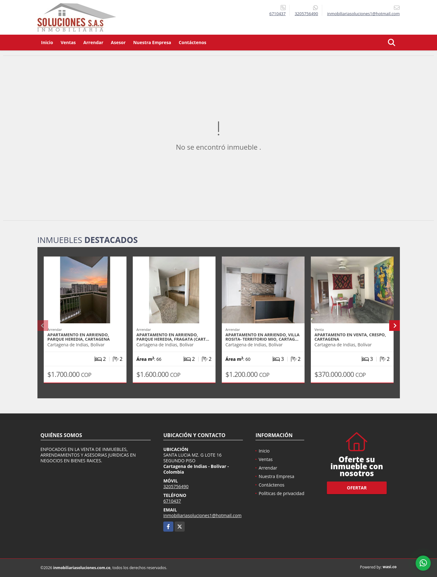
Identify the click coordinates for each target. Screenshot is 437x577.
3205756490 (306, 13)
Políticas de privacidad (281, 493)
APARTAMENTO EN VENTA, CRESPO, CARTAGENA (350, 336)
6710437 (277, 13)
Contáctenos (192, 42)
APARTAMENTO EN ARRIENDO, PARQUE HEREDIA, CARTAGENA (79, 336)
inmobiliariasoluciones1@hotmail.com (202, 515)
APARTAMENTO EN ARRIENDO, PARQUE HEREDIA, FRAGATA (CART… (173, 336)
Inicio (47, 42)
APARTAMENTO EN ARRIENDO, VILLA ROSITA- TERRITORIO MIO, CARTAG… (263, 336)
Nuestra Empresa (152, 42)
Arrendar (93, 42)
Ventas (68, 42)
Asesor (118, 42)
